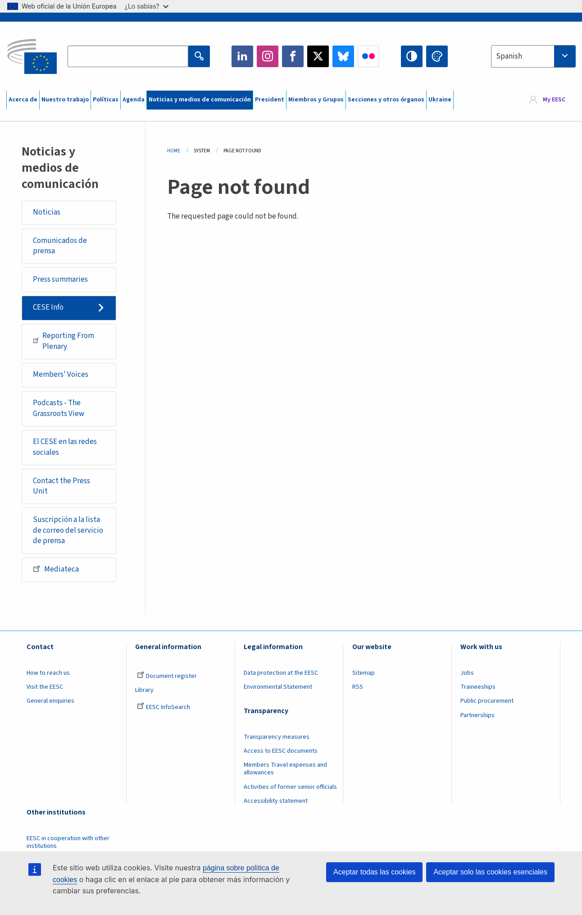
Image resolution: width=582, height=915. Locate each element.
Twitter (318, 56)
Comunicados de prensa (60, 246)
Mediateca (56, 569)
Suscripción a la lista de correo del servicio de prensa (68, 530)
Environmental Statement (278, 686)
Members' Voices (60, 374)
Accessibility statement (276, 800)
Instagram (267, 56)
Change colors (437, 56)
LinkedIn (242, 56)
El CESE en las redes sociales (65, 447)
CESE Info (48, 307)
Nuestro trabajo (65, 99)
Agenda (134, 99)
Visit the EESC (45, 686)
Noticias (46, 212)
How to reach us (48, 672)
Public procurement (487, 700)
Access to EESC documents (281, 750)
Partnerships (477, 715)
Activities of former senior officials (290, 786)
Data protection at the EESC (281, 672)
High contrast (412, 56)
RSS (357, 686)
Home (173, 150)
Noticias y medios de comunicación (200, 99)
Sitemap (363, 672)
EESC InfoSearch (163, 707)
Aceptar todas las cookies (374, 872)
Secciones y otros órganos (386, 99)
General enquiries (50, 700)
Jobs (467, 672)
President (269, 99)
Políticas (105, 99)
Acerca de (23, 99)
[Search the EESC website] (128, 56)
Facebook (293, 56)
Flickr (368, 56)
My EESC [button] (554, 100)
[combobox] (533, 56)
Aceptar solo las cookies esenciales (490, 872)
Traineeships (478, 686)
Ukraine (439, 99)
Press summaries (60, 279)
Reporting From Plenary (63, 341)
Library (144, 690)
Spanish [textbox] (509, 56)
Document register (167, 676)
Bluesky (343, 56)
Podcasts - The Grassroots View (58, 408)
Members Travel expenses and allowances (285, 768)
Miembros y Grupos (316, 99)
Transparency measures (276, 736)
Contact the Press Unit (61, 486)
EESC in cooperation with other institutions (68, 842)
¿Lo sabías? (146, 6)
